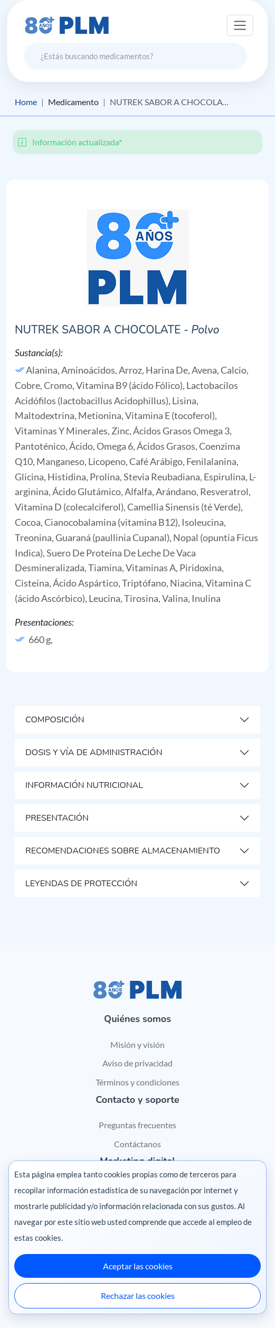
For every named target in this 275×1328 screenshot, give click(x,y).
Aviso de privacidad (137, 1063)
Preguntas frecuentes (137, 1125)
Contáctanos (137, 1144)
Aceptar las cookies (138, 1266)
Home (26, 102)
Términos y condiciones (137, 1082)
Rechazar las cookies (138, 1295)
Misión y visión (137, 1044)
